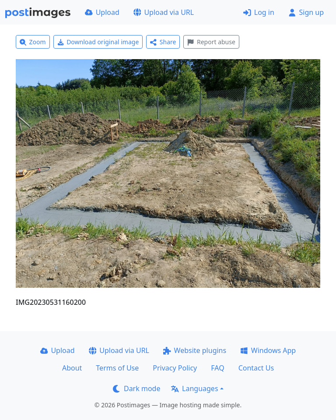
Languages (194, 388)
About (72, 368)
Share (163, 42)
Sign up (306, 12)
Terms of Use (117, 368)
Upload (102, 12)
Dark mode (136, 388)
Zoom (33, 42)
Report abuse (211, 42)
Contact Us (256, 368)
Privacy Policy (175, 368)
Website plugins (194, 350)
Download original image (98, 42)
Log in (258, 12)
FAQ (217, 368)
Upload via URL (163, 12)
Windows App (268, 350)
